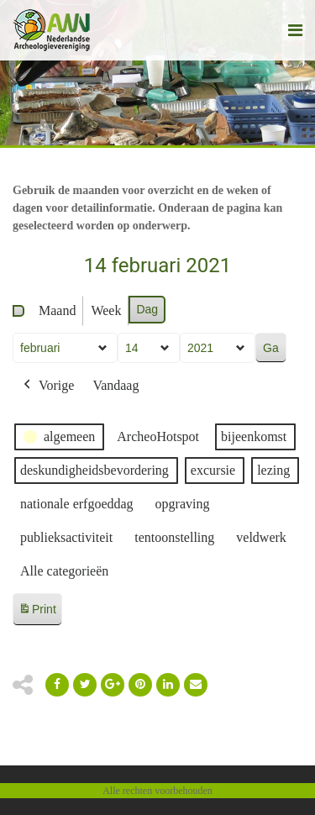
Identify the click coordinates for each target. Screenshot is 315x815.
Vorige (47, 385)
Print (37, 612)
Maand (57, 310)
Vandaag (115, 385)
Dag (147, 309)
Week (106, 310)
